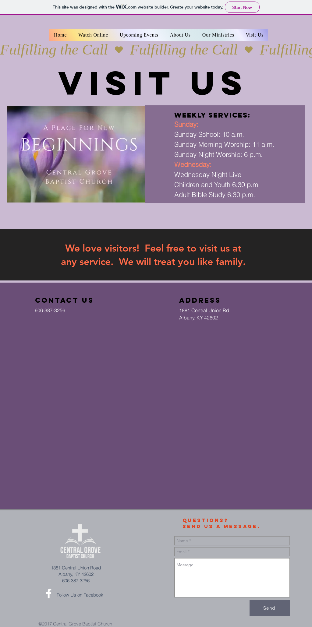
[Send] (270, 608)
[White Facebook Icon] (48, 593)
